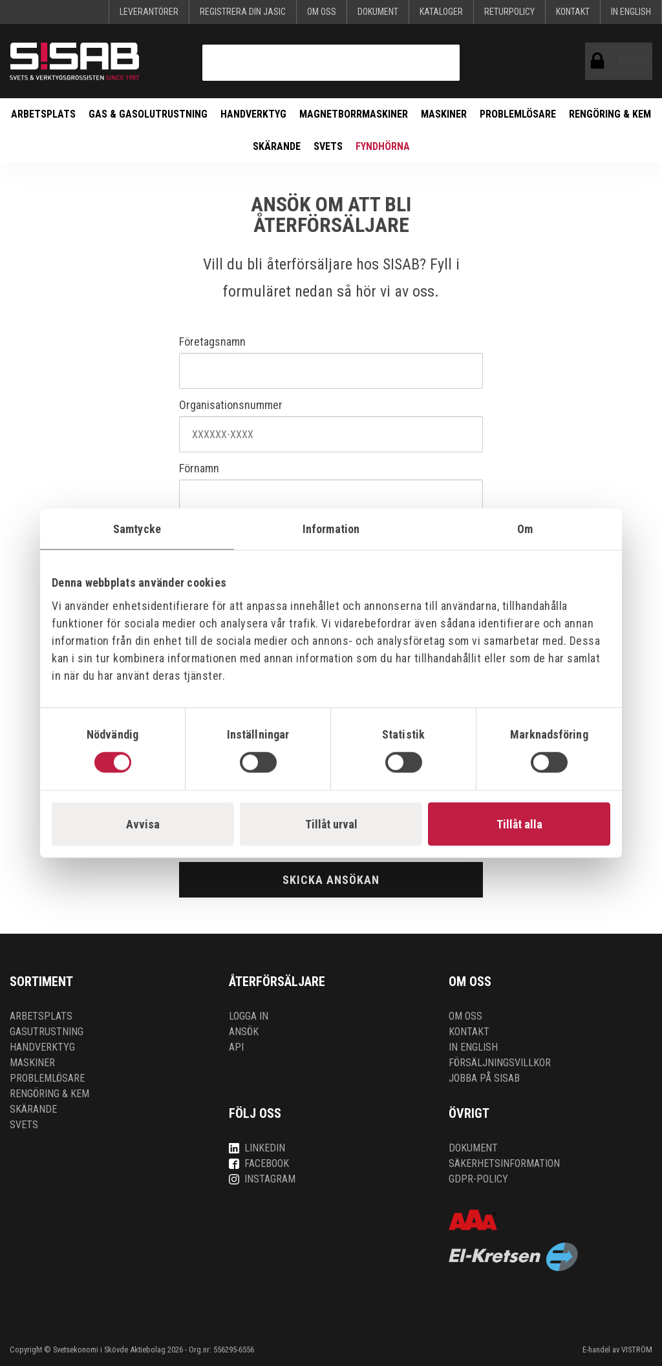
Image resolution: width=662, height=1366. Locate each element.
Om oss (321, 11)
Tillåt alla (519, 823)
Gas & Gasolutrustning (148, 114)
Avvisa (143, 823)
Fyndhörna (383, 146)
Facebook (259, 1163)
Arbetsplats (43, 114)
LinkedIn (257, 1148)
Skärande (277, 146)
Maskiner (444, 114)
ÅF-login (600, 61)
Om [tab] (525, 529)
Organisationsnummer (231, 405)
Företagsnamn (212, 342)
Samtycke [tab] (137, 529)
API (236, 1047)
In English (631, 11)
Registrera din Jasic (243, 11)
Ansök (244, 1031)
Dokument (378, 11)
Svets (328, 146)
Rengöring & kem (610, 114)
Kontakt (573, 11)
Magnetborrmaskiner (353, 114)
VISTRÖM (636, 1349)
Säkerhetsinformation (504, 1163)
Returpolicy (509, 11)
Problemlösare (518, 114)
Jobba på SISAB (484, 1078)
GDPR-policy (478, 1179)
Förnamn (199, 468)
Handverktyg (253, 114)
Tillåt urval (331, 823)
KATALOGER (441, 11)
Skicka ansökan (331, 880)
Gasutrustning (46, 1031)
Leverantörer (149, 11)
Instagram (262, 1179)
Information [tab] (331, 529)
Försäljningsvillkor (500, 1062)
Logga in (248, 1016)
